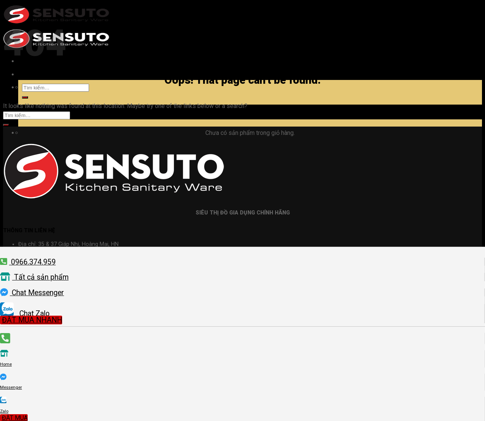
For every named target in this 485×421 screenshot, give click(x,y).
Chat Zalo (25, 313)
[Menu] (25, 74)
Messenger (11, 387)
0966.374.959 (28, 262)
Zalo (4, 411)
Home (6, 364)
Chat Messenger (32, 292)
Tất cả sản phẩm (34, 277)
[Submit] (25, 97)
